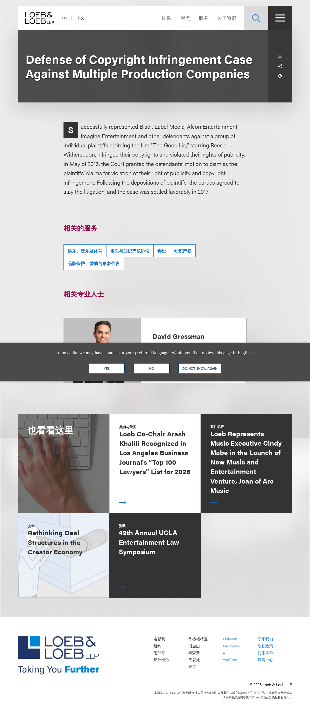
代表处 (194, 659)
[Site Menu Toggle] (280, 18)
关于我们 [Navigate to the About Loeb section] (226, 17)
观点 (185, 17)
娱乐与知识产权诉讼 (129, 251)
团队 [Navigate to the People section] (166, 17)
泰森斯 (194, 653)
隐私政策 (265, 646)
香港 (192, 666)
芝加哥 (159, 653)
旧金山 (194, 646)
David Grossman (178, 336)
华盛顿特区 (198, 639)
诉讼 (161, 251)
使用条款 (265, 653)
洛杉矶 (159, 639)
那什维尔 (161, 659)
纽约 (157, 646)
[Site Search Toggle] (256, 18)
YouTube (230, 659)
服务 (203, 17)
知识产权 (182, 251)
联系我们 (265, 639)
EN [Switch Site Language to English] (64, 18)
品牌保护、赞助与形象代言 (94, 263)
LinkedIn (230, 639)
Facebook (231, 646)
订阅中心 (265, 659)
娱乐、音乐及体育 (85, 251)
